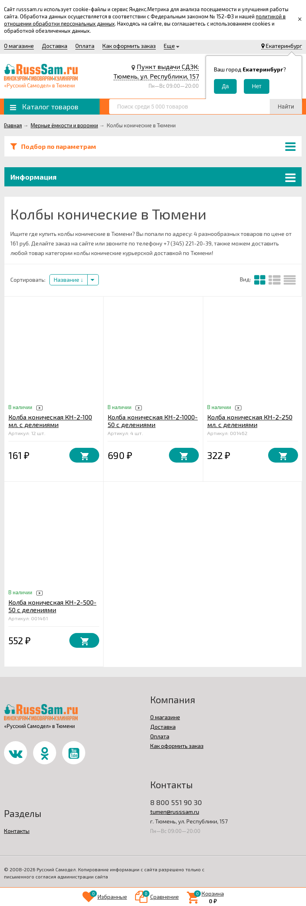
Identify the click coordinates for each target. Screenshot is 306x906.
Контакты (16, 830)
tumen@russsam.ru (174, 811)
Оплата (84, 45)
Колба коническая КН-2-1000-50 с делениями (153, 420)
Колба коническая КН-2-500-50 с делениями (52, 605)
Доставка (54, 45)
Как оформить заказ (129, 45)
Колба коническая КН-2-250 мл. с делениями (249, 420)
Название (68, 279)
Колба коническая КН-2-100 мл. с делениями (50, 420)
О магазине (19, 45)
